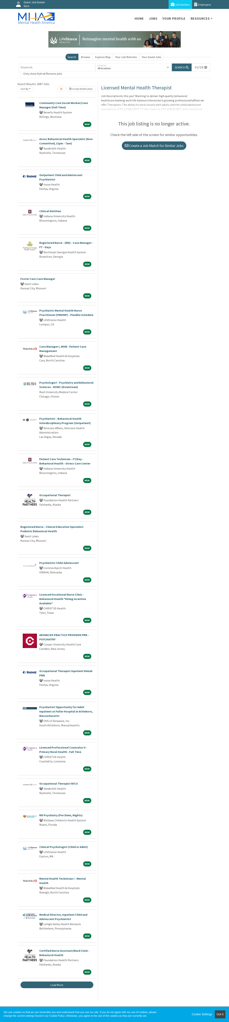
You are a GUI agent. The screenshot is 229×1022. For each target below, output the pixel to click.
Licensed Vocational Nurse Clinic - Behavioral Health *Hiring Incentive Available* (62, 599)
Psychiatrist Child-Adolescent (59, 563)
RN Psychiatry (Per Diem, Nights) (61, 815)
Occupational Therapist (55, 495)
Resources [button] (200, 18)
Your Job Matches (126, 57)
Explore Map (103, 57)
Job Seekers (180, 4)
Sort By (25, 88)
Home (139, 18)
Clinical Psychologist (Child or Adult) (63, 847)
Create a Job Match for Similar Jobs (154, 145)
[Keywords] (57, 67)
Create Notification (81, 88)
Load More (56, 985)
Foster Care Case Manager (37, 279)
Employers (202, 4)
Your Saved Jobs (151, 57)
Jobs (153, 18)
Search (72, 57)
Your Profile (174, 18)
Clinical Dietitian (50, 211)
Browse (85, 57)
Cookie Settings (202, 1014)
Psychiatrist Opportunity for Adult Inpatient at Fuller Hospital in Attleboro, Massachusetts (66, 711)
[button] (201, 67)
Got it (220, 1014)
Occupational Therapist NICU (58, 783)
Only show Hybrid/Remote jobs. (43, 73)
